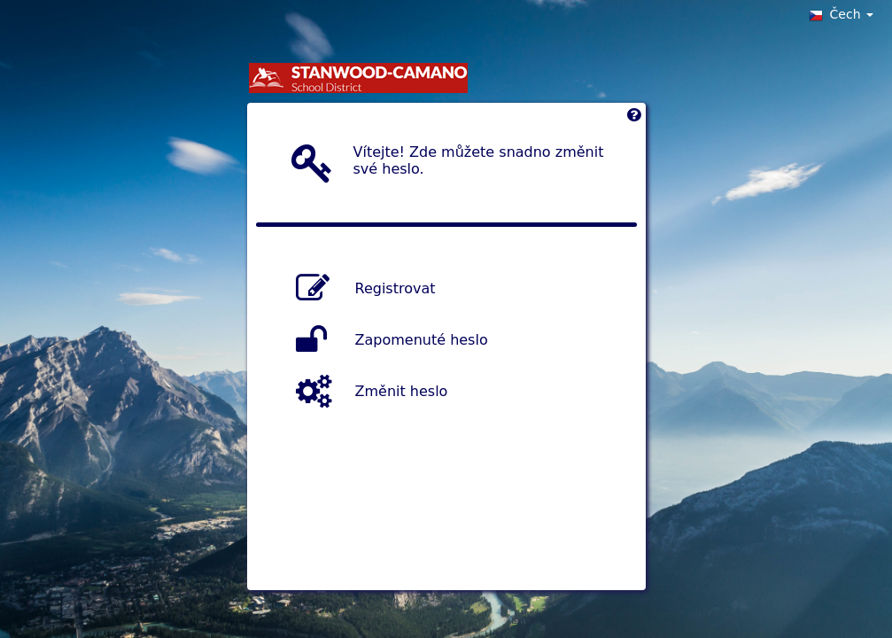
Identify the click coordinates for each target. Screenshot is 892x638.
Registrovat (395, 288)
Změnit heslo (401, 391)
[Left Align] (634, 119)
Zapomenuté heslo (421, 339)
